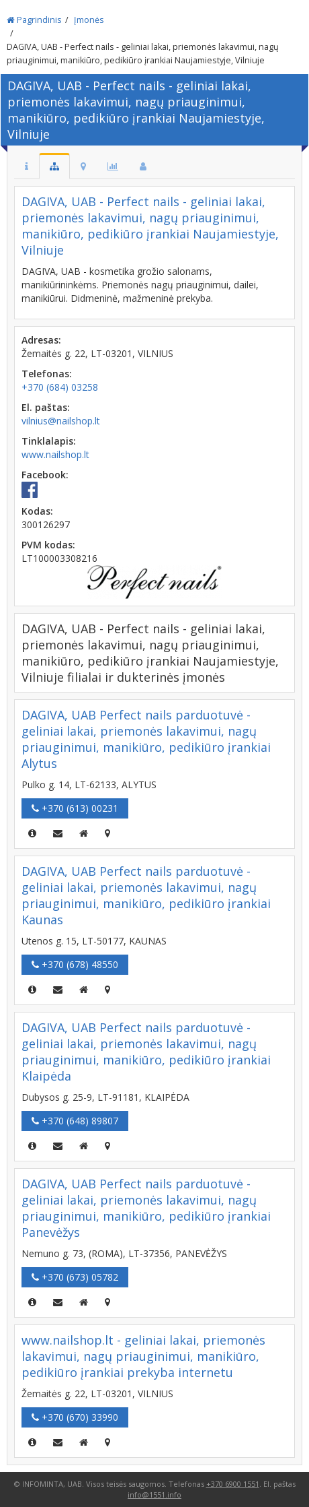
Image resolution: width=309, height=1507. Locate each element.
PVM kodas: (48, 544)
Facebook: (45, 474)
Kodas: (37, 511)
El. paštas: (45, 407)
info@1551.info (154, 1494)
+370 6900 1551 (232, 1484)
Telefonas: (46, 373)
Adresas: (41, 339)
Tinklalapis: (48, 441)
